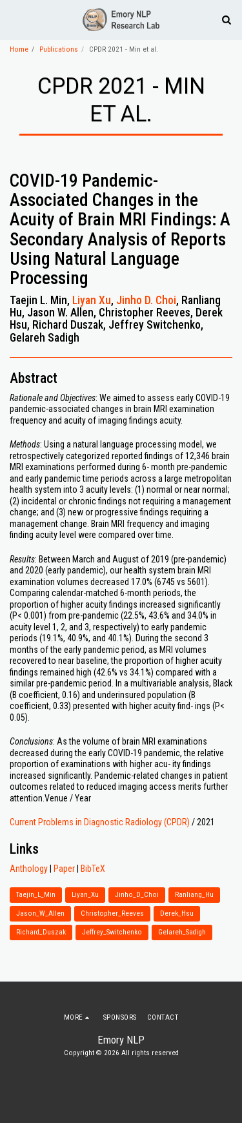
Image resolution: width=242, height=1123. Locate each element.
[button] (14, 19)
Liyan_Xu (85, 895)
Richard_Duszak (41, 932)
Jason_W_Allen (40, 913)
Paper (64, 868)
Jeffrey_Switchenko (112, 932)
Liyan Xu (91, 300)
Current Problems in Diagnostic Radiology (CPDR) (100, 822)
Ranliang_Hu (194, 895)
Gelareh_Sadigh (182, 932)
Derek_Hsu (177, 913)
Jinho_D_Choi (137, 895)
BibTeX (93, 868)
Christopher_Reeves (112, 913)
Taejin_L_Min (35, 895)
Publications (58, 49)
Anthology (29, 868)
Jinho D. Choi (146, 300)
